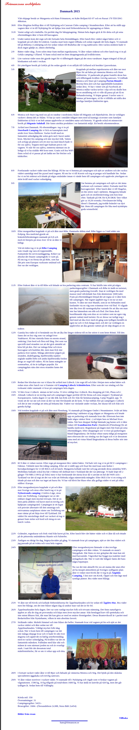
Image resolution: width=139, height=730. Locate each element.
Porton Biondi (114, 81)
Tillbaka (123, 718)
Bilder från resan (26, 714)
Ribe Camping (49, 248)
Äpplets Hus (109, 602)
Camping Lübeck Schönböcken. (74, 385)
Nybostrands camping (29, 493)
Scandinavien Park (87, 425)
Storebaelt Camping (28, 130)
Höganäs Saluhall (36, 123)
